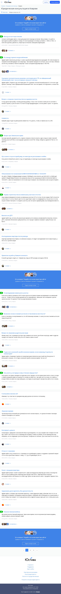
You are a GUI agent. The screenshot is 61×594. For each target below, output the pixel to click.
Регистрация (55, 2)
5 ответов (13, 307)
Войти (46, 2)
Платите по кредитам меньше (30, 576)
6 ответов (13, 71)
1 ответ (7, 92)
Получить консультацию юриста (30, 579)
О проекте (30, 565)
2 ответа (9, 208)
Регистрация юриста (30, 574)
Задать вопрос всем (31, 29)
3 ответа (10, 50)
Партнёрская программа (30, 572)
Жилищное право (20, 66)
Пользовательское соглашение (30, 588)
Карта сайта (30, 569)
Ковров (26, 45)
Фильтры (5, 12)
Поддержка (30, 567)
